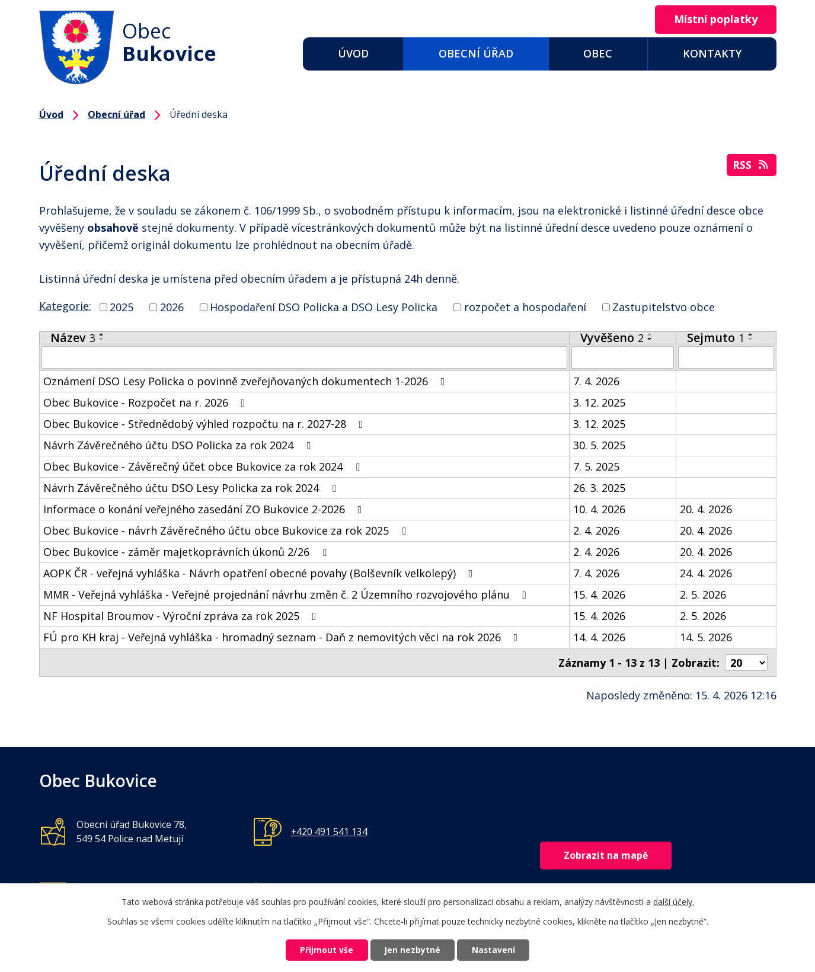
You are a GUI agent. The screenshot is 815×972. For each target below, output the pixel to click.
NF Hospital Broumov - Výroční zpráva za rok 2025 (182, 616)
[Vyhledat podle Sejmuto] (726, 357)
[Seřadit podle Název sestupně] (101, 339)
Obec (597, 53)
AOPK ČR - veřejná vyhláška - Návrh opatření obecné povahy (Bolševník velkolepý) (260, 573)
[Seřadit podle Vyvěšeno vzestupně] (650, 334)
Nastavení (498, 949)
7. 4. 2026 (596, 381)
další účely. (673, 900)
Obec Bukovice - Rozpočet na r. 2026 (146, 402)
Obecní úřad (476, 53)
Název (72, 338)
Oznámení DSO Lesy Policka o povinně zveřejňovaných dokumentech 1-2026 (246, 381)
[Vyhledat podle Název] (304, 357)
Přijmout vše (322, 949)
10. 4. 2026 (599, 509)
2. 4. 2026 (596, 530)
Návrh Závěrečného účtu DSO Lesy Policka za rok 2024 (192, 488)
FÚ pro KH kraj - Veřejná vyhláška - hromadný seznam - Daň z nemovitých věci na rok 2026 (283, 637)
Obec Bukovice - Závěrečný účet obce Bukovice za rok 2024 (204, 466)
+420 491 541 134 (329, 830)
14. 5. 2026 (706, 637)
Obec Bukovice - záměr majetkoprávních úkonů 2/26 (187, 552)
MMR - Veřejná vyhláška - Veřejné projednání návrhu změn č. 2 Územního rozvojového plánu (287, 594)
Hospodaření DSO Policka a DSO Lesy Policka (323, 307)
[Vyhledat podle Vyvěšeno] (622, 357)
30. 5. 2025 (599, 445)
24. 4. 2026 (706, 573)
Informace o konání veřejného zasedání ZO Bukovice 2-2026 (205, 509)
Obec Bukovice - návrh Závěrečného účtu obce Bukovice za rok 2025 (227, 530)
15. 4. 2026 (599, 594)
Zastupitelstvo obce (663, 307)
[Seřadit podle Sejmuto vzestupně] (751, 334)
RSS (751, 166)
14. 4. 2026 (599, 637)
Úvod (353, 53)
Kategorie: (65, 306)
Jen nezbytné (412, 949)
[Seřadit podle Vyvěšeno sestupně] (650, 339)
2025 (121, 307)
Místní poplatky (713, 19)
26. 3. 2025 (599, 488)
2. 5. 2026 (703, 594)
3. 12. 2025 (599, 402)
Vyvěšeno (612, 338)
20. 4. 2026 (706, 509)
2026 (172, 307)
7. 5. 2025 (596, 466)
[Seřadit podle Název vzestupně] (101, 334)
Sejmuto (715, 338)
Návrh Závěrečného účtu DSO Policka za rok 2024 (179, 445)
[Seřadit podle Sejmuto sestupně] (751, 339)
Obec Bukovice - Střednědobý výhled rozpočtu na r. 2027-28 (205, 424)
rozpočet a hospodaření (525, 307)
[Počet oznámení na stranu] (746, 662)
